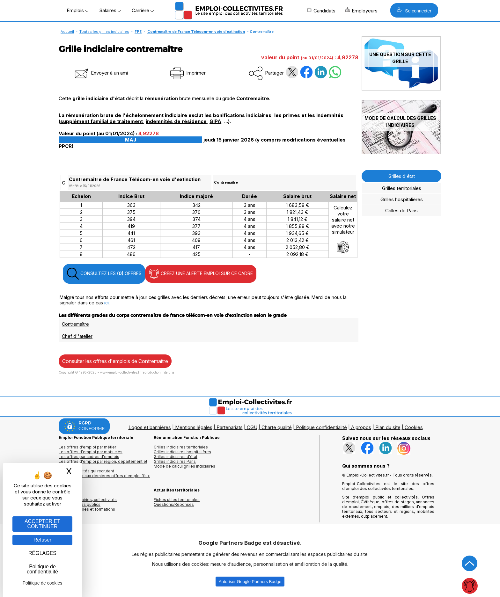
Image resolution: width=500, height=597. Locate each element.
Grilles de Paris (401, 210)
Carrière (143, 10)
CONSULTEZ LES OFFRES (104, 273)
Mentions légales (193, 427)
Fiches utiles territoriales (177, 499)
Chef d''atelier (77, 336)
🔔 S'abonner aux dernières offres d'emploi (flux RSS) (104, 478)
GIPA (215, 121)
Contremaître (226, 182)
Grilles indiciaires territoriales (181, 447)
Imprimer (187, 73)
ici (106, 302)
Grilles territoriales (401, 188)
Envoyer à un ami (101, 73)
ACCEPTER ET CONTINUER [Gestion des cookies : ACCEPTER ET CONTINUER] (42, 524)
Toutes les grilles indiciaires (104, 31)
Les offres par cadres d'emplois (89, 456)
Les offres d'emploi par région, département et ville (103, 464)
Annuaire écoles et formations (87, 509)
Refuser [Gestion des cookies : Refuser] (42, 539)
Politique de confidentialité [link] (42, 569)
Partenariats (230, 427)
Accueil (67, 31)
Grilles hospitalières (401, 199)
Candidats (321, 10)
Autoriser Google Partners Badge (250, 581)
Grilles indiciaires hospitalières (182, 451)
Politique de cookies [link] (42, 583)
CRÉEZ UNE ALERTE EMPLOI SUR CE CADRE (201, 273)
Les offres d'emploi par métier (87, 447)
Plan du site (388, 427)
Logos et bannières (150, 427)
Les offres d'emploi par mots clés (90, 451)
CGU (252, 427)
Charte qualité (276, 427)
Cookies (414, 427)
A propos (361, 427)
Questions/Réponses (174, 504)
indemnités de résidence (176, 121)
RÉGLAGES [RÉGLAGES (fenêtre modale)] (42, 553)
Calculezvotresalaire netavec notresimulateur (343, 229)
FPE (138, 31)
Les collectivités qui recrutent (86, 471)
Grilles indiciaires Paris (175, 461)
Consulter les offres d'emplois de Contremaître (115, 361)
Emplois (77, 10)
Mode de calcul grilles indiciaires (184, 466)
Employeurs (361, 10)
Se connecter (414, 10)
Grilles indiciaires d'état (175, 456)
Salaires (110, 10)
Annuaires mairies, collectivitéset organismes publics (88, 502)
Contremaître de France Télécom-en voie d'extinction (196, 31)
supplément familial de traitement (101, 121)
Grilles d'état (401, 176)
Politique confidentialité (321, 427)
